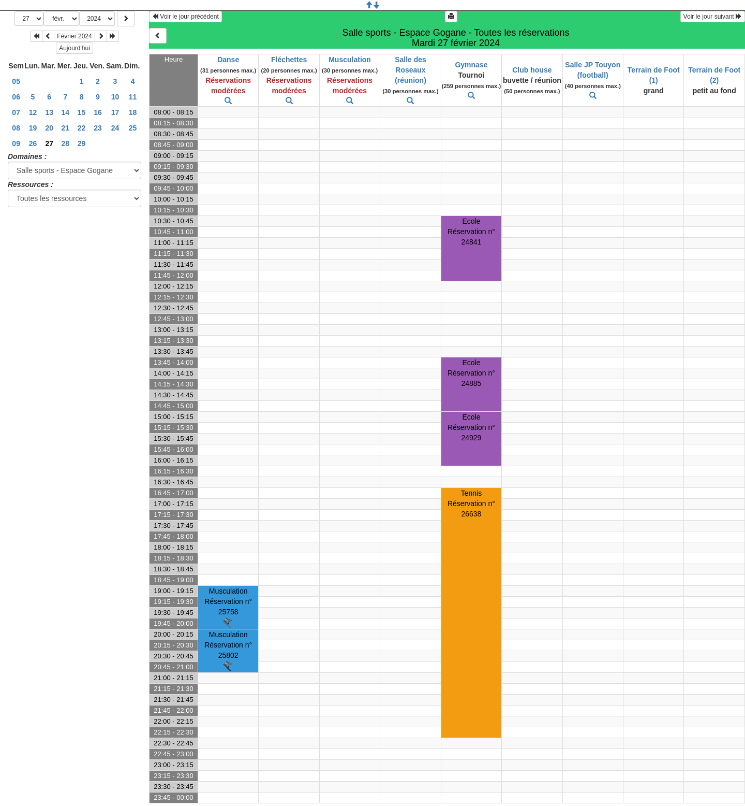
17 (115, 112)
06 (16, 97)
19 (33, 128)
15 (82, 112)
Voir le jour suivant (712, 16)
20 (49, 128)
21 (66, 128)
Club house (532, 70)
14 (66, 112)
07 (16, 112)
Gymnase (471, 65)
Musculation (350, 59)
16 (98, 112)
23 (98, 128)
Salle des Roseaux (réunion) (410, 69)
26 (33, 143)
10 (115, 97)
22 (82, 128)
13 (49, 112)
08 (16, 128)
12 (33, 112)
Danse (228, 59)
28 (66, 143)
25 (133, 128)
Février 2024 (74, 36)
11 (133, 97)
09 (16, 143)
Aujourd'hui (74, 48)
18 (133, 112)
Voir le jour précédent (185, 16)
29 (82, 143)
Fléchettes (289, 59)
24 (115, 128)
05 (16, 81)
